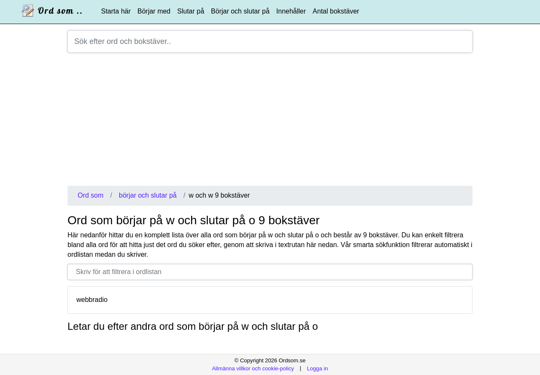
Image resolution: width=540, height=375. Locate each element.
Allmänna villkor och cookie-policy (253, 368)
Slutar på (190, 11)
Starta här (116, 11)
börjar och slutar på (148, 195)
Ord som (90, 195)
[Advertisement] (270, 122)
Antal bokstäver (336, 11)
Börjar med (154, 11)
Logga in (317, 368)
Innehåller (291, 11)
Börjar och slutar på (240, 11)
